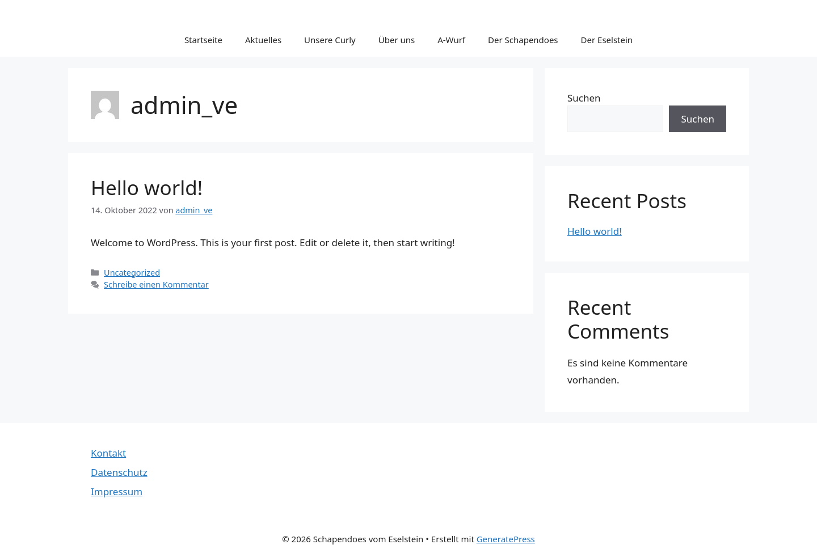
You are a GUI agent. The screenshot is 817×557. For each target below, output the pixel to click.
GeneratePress (506, 539)
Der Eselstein (607, 39)
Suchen (584, 97)
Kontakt (108, 452)
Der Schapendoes (523, 39)
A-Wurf (451, 39)
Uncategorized (132, 272)
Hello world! (147, 187)
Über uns (396, 39)
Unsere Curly (330, 39)
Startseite (203, 39)
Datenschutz (119, 472)
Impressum (116, 491)
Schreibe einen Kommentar (156, 284)
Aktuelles (263, 39)
